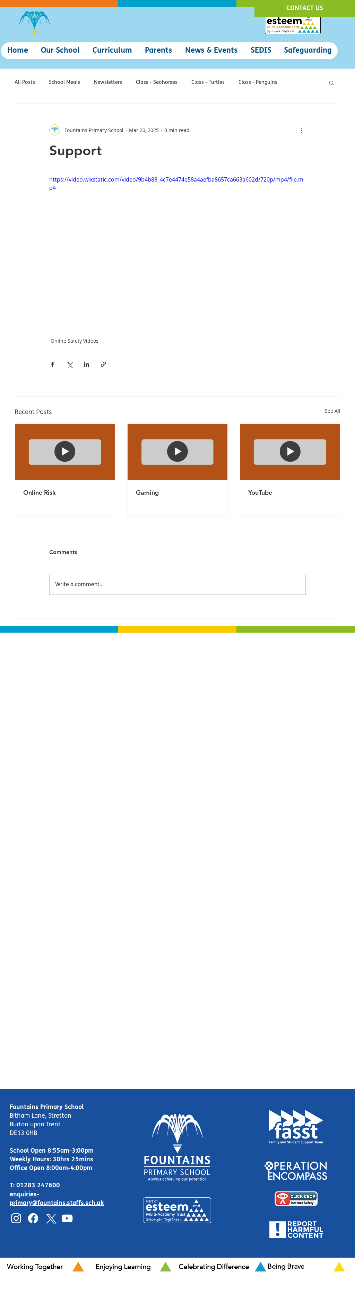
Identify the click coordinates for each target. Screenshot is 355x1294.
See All (332, 410)
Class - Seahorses (157, 82)
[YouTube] (290, 452)
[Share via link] (103, 364)
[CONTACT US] (304, 8)
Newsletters (108, 82)
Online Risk (39, 492)
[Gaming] (178, 452)
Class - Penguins (258, 82)
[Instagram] (16, 1218)
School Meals (64, 82)
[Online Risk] (65, 452)
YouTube (260, 492)
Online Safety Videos (74, 340)
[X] (50, 1218)
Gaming (147, 492)
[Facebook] (33, 1218)
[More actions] (301, 130)
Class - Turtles (208, 82)
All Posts (25, 82)
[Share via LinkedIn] (86, 364)
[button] (60, 50)
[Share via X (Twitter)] (69, 364)
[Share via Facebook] (52, 364)
